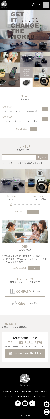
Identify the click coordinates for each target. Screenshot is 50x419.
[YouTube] (25, 402)
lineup (7, 391)
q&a (36, 391)
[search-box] (42, 157)
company (26, 391)
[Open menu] (46, 5)
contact (10, 396)
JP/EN (41, 396)
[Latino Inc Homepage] (4, 2)
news (44, 391)
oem (16, 391)
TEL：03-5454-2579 (25, 342)
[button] (11, 204)
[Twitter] (18, 402)
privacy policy (26, 396)
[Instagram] (32, 402)
